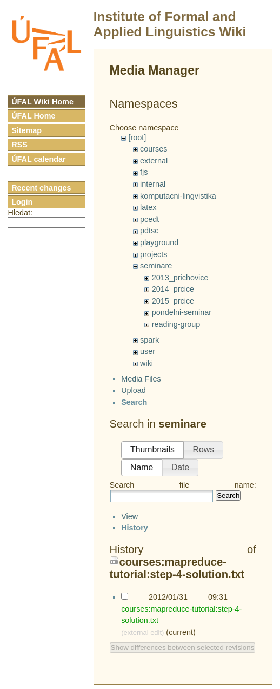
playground (159, 242)
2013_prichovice (180, 277)
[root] (137, 137)
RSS (19, 144)
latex (148, 207)
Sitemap (26, 130)
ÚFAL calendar (38, 159)
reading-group (176, 324)
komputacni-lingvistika (178, 196)
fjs (144, 172)
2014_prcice (173, 289)
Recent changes (41, 187)
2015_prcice (173, 301)
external (154, 160)
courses (153, 149)
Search (228, 505)
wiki (146, 363)
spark (149, 340)
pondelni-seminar (181, 312)
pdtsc (149, 230)
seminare (156, 265)
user (147, 351)
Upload (133, 400)
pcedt (149, 219)
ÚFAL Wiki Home (42, 101)
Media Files (141, 388)
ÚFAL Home (33, 115)
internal (152, 184)
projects (153, 254)
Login (21, 202)
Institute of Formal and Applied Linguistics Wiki (170, 24)
